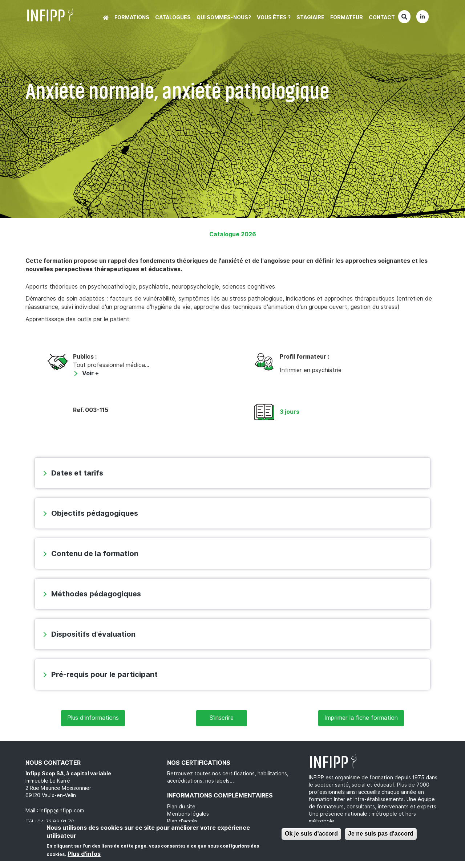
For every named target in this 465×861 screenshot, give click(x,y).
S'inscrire (221, 717)
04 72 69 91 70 (55, 822)
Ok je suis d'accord (311, 834)
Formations (131, 17)
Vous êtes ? (274, 17)
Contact (382, 17)
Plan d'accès (182, 821)
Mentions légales (188, 814)
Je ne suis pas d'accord (380, 834)
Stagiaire (310, 17)
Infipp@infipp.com (62, 810)
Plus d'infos (84, 854)
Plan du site (181, 806)
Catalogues (173, 17)
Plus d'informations (93, 717)
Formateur (346, 17)
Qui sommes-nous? (224, 17)
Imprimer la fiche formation (361, 717)
